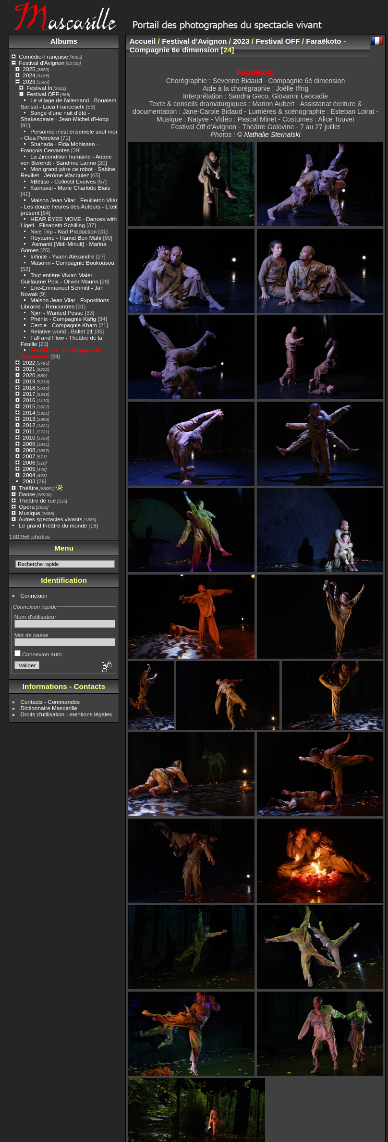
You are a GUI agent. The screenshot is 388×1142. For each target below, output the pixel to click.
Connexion (34, 595)
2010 (29, 437)
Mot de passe (31, 635)
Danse (27, 494)
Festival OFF (42, 94)
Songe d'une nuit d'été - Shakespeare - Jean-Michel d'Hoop (65, 116)
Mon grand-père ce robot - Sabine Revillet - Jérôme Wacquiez (68, 172)
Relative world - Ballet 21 (61, 331)
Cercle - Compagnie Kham (63, 325)
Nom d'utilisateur (35, 617)
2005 (29, 469)
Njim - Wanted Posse (56, 312)
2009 (29, 444)
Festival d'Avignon (41, 63)
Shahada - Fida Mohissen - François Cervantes (59, 147)
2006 (29, 462)
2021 (29, 369)
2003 (29, 481)
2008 (29, 450)
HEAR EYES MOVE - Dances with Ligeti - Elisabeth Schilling (69, 222)
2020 (29, 375)
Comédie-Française (43, 56)
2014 (29, 412)
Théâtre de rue (37, 500)
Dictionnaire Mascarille (49, 708)
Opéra (27, 506)
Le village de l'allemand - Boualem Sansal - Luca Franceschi (68, 103)
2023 (29, 81)
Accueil (143, 41)
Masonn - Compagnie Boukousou (72, 262)
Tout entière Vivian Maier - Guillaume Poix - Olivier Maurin (59, 278)
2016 (29, 400)
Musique (29, 513)
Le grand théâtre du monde (53, 525)
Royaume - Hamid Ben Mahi (65, 237)
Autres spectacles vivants (51, 519)
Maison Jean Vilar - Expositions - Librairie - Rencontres (67, 303)
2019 (29, 381)
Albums (63, 41)
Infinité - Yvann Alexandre (62, 256)
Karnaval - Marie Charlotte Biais (70, 187)
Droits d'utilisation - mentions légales (66, 714)
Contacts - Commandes (50, 702)
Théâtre (28, 488)
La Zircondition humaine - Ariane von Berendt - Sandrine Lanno (66, 159)
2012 (29, 425)
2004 (29, 475)
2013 (29, 419)
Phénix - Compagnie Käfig (63, 319)
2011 (29, 431)
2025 (29, 69)
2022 (29, 362)
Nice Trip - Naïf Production (63, 231)
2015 (29, 406)
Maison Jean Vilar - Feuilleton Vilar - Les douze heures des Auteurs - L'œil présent (69, 206)
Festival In (39, 88)
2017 (29, 394)
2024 (29, 75)
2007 (29, 456)
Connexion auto (38, 654)
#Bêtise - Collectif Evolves (63, 181)
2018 (29, 387)
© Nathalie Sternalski (269, 134)
